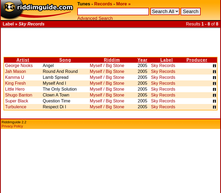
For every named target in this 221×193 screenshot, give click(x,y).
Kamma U (14, 77)
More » (123, 3)
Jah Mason (15, 71)
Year (143, 60)
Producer (196, 60)
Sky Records (163, 65)
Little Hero (15, 89)
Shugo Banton (18, 95)
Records (103, 3)
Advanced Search (95, 18)
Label (166, 60)
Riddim (112, 60)
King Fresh (15, 83)
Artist (23, 60)
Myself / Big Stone (107, 65)
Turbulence (15, 107)
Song (65, 60)
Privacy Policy (12, 126)
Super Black (16, 101)
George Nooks (19, 65)
